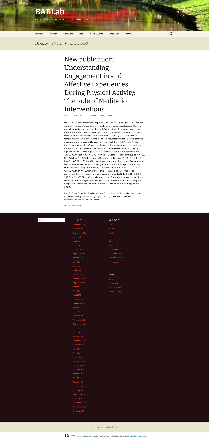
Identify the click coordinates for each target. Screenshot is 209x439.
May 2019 (77, 378)
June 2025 (77, 237)
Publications (68, 33)
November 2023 (79, 278)
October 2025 (78, 229)
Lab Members (113, 241)
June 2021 (77, 328)
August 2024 (78, 258)
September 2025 (80, 233)
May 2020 (77, 353)
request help (141, 436)
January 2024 (78, 274)
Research (53, 33)
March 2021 (77, 332)
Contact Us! (114, 33)
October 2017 (78, 411)
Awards (111, 224)
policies (127, 436)
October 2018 (78, 390)
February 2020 (79, 361)
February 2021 (79, 336)
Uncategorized (114, 262)
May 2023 (77, 291)
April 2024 (77, 270)
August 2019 (78, 373)
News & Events (96, 33)
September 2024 (80, 253)
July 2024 (77, 262)
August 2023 (78, 286)
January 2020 (78, 365)
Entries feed (113, 283)
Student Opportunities (117, 258)
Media (110, 245)
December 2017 (79, 402)
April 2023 (77, 295)
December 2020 (79, 340)
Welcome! (39, 33)
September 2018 (80, 394)
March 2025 (77, 245)
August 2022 (78, 307)
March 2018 (77, 398)
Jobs (110, 237)
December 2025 (79, 224)
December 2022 (79, 303)
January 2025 (78, 249)
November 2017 (79, 407)
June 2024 (77, 266)
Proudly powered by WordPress (104, 427)
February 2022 (79, 315)
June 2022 (77, 311)
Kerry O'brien (106, 115)
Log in (110, 279)
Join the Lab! (129, 33)
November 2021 (79, 320)
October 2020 (78, 344)
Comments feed (114, 287)
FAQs (134, 436)
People (82, 33)
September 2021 (80, 324)
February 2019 (79, 382)
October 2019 (78, 369)
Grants (111, 233)
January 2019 (78, 386)
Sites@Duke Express (83, 436)
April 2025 (77, 241)
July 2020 (77, 349)
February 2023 (79, 299)
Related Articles (114, 253)
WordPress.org (114, 291)
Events (111, 229)
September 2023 (80, 282)
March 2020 (77, 357)
